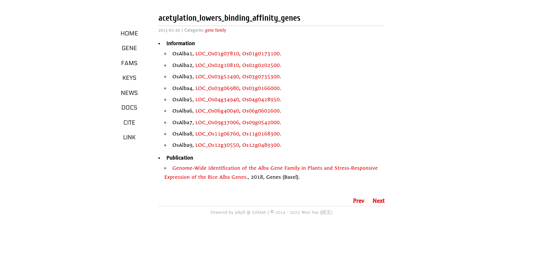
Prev (358, 201)
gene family (215, 30)
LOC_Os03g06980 (217, 88)
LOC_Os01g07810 (217, 53)
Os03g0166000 (261, 88)
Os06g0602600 (261, 111)
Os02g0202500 (261, 65)
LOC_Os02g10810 (217, 65)
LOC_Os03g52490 (217, 76)
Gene (129, 48)
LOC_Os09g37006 (217, 122)
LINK (129, 137)
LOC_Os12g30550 (217, 145)
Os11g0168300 (261, 134)
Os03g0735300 (261, 76)
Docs (129, 107)
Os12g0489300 (261, 145)
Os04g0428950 (261, 99)
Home (129, 33)
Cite (129, 122)
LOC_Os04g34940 (217, 99)
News (129, 93)
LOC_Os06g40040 (217, 111)
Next (379, 201)
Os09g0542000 (261, 122)
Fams (129, 63)
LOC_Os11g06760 (217, 134)
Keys (129, 78)
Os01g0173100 (261, 53)
